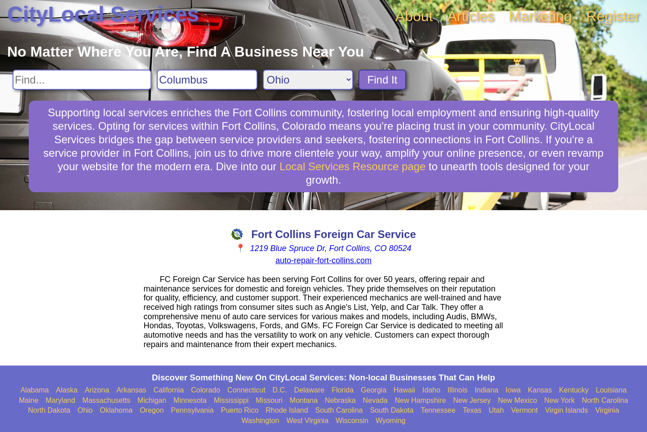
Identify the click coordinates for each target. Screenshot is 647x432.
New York (559, 400)
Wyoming (391, 420)
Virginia (607, 410)
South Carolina (339, 410)
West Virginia (307, 420)
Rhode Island (287, 410)
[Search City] (207, 80)
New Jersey (472, 400)
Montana (304, 400)
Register (613, 16)
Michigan (151, 400)
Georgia (373, 390)
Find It (383, 80)
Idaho (431, 390)
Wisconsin (352, 420)
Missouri (269, 400)
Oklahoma (116, 410)
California (169, 390)
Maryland (60, 400)
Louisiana (611, 390)
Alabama (34, 390)
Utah (496, 410)
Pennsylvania (192, 410)
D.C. (280, 390)
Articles (470, 16)
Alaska (67, 390)
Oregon (152, 410)
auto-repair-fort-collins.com (323, 260)
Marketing (540, 16)
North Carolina (605, 400)
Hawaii (404, 390)
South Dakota (391, 410)
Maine (29, 400)
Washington (260, 420)
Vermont (524, 410)
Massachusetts (106, 400)
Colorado (205, 390)
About (414, 16)
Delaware (309, 390)
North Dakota (49, 410)
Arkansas (131, 390)
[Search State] (308, 80)
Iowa (513, 390)
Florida (343, 390)
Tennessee (438, 410)
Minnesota (190, 400)
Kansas (540, 390)
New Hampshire (420, 400)
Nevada (375, 400)
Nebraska (340, 400)
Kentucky (574, 390)
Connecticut (246, 390)
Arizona (97, 390)
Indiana (487, 390)
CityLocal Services (103, 14)
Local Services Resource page (352, 166)
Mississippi (231, 400)
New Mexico (517, 400)
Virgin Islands (566, 410)
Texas (472, 410)
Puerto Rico (240, 410)
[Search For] (82, 80)
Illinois (457, 390)
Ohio (85, 410)
